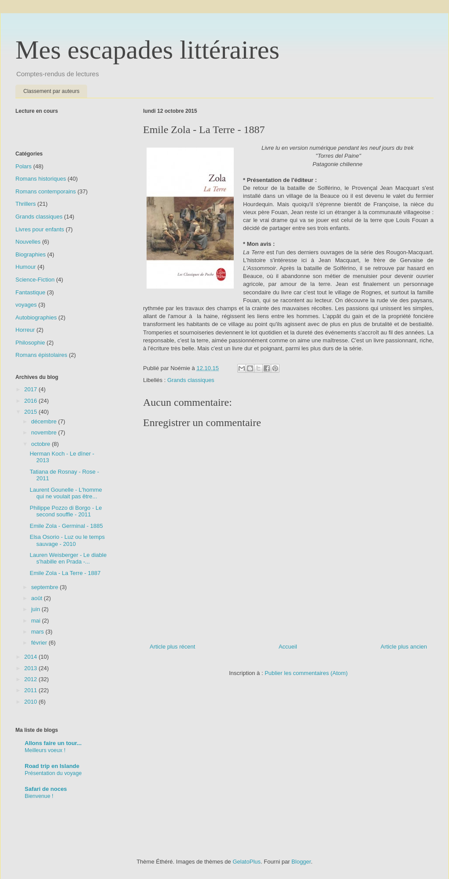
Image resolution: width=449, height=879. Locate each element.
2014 (31, 656)
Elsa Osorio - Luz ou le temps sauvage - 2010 (67, 540)
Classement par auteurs (51, 91)
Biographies (30, 254)
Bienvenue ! (39, 796)
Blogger (301, 861)
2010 (31, 701)
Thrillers (25, 203)
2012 (31, 679)
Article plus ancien (404, 646)
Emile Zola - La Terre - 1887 (64, 573)
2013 (31, 668)
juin (36, 609)
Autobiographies (36, 317)
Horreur (25, 329)
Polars (23, 166)
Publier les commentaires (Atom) (306, 673)
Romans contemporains (45, 191)
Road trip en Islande (52, 766)
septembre (45, 587)
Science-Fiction (35, 279)
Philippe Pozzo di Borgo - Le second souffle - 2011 (65, 511)
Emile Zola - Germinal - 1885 (66, 526)
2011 (31, 690)
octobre (41, 444)
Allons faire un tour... (53, 743)
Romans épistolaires (41, 355)
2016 (31, 400)
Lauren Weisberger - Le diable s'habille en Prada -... (68, 558)
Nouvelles (27, 241)
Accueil (288, 646)
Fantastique (30, 292)
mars (38, 631)
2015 (31, 411)
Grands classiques (190, 380)
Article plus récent (172, 646)
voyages (26, 304)
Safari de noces (46, 789)
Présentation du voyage (53, 773)
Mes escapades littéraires (147, 49)
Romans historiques (40, 178)
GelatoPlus (246, 861)
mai (36, 620)
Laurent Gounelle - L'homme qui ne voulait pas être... (65, 493)
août (37, 598)
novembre (44, 432)
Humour (25, 266)
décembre (44, 421)
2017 (31, 389)
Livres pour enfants (39, 229)
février (40, 642)
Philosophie (30, 342)
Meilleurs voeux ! (45, 750)
